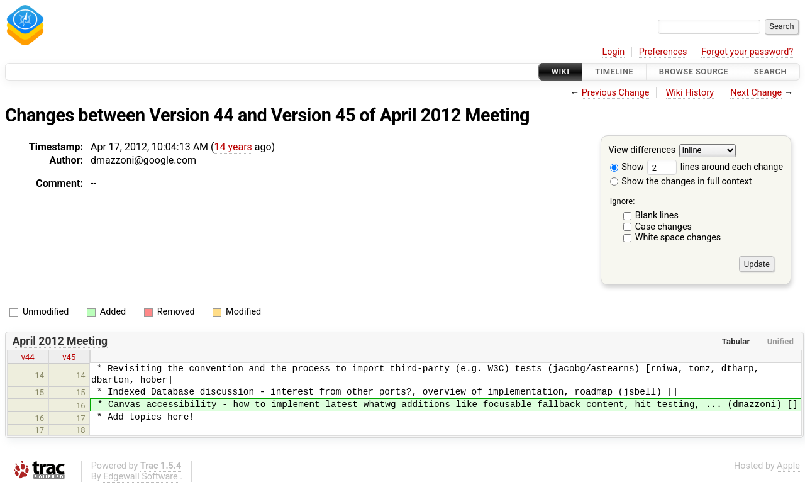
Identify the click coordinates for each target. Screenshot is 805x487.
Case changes (663, 226)
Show (627, 167)
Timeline (614, 71)
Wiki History (690, 92)
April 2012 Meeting (455, 115)
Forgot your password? (747, 52)
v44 (28, 357)
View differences (642, 150)
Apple (788, 466)
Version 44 (191, 115)
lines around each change (715, 167)
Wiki (561, 71)
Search (770, 71)
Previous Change (616, 92)
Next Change (756, 92)
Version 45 (313, 115)
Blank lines (657, 215)
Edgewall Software (140, 476)
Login (613, 52)
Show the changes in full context (681, 181)
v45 (68, 357)
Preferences (663, 52)
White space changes (678, 237)
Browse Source (693, 71)
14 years (233, 147)
